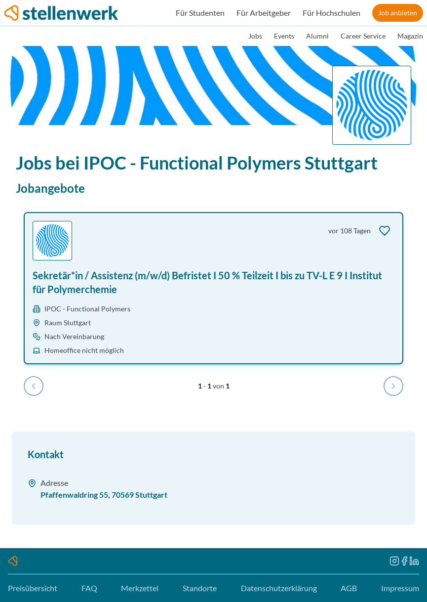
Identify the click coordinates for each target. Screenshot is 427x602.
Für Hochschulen (331, 12)
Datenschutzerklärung (279, 588)
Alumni (317, 36)
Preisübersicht (32, 588)
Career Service (363, 36)
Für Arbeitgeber (263, 12)
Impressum (400, 588)
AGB (349, 588)
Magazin (410, 36)
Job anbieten (397, 12)
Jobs (255, 36)
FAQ (89, 588)
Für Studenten (200, 12)
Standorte (200, 588)
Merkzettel (139, 588)
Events (284, 36)
